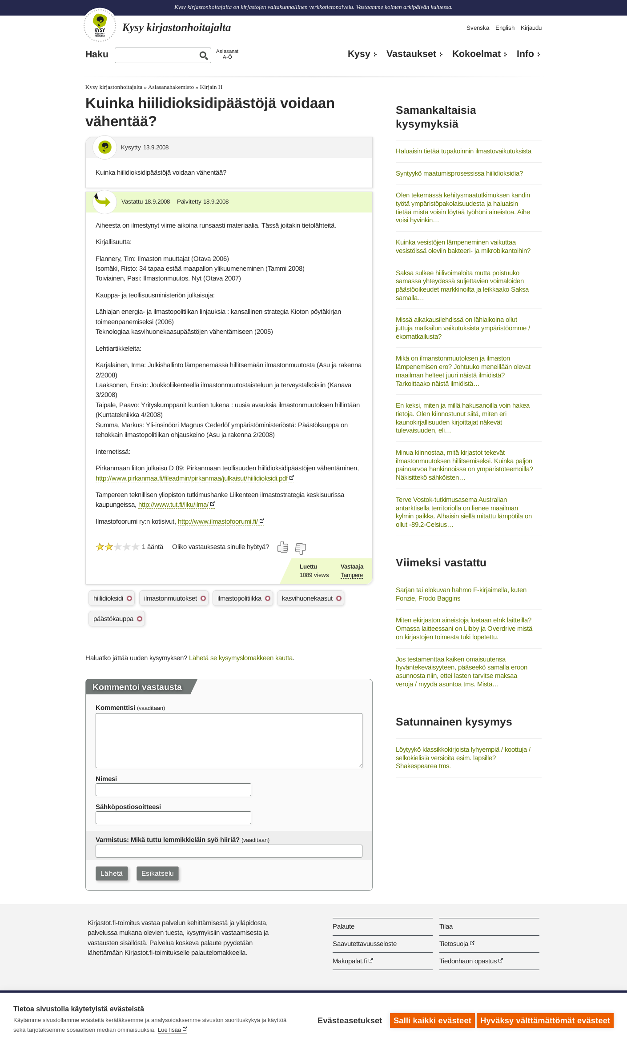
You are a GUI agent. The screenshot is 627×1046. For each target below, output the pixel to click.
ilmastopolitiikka (239, 598)
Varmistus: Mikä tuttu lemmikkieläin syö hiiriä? (168, 839)
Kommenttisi (115, 707)
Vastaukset (411, 53)
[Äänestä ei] (300, 549)
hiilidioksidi (108, 598)
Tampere (352, 575)
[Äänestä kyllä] (283, 547)
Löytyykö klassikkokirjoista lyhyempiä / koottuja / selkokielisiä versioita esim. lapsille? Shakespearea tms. (463, 757)
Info (525, 53)
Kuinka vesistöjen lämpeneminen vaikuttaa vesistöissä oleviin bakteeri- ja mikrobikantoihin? (463, 246)
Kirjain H (211, 87)
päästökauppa (113, 618)
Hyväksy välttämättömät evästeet (545, 1019)
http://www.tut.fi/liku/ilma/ (173, 504)
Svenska (477, 27)
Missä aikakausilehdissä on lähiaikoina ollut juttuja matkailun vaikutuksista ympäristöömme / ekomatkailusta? (463, 328)
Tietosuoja (453, 943)
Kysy (359, 53)
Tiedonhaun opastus (468, 961)
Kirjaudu (531, 27)
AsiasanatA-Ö (227, 54)
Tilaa (446, 926)
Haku (97, 54)
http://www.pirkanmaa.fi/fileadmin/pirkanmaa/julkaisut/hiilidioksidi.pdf (192, 478)
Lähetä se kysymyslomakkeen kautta (241, 657)
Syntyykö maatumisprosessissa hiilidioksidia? (459, 173)
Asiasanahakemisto (171, 87)
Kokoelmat (476, 53)
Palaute (343, 926)
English (504, 27)
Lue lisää (169, 1029)
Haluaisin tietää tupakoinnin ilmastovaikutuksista (463, 151)
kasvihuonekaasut (307, 598)
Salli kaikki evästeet (430, 1019)
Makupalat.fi (350, 961)
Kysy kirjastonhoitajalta (113, 87)
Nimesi (106, 778)
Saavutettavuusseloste (365, 943)
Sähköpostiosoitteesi (128, 806)
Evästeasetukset (347, 1019)
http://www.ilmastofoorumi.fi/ (218, 521)
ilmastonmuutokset (170, 598)
